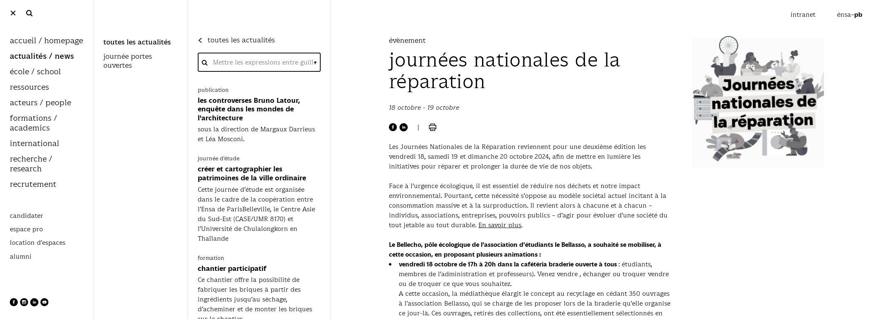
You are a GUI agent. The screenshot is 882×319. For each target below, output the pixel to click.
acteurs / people (40, 103)
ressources (29, 87)
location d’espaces (37, 243)
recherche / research (31, 164)
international (34, 144)
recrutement (33, 184)
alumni (20, 257)
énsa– (849, 14)
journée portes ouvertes (127, 61)
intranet (803, 14)
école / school (35, 72)
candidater (26, 216)
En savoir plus (499, 225)
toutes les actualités (137, 42)
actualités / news (42, 56)
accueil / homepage (46, 41)
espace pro (26, 229)
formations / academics (33, 123)
